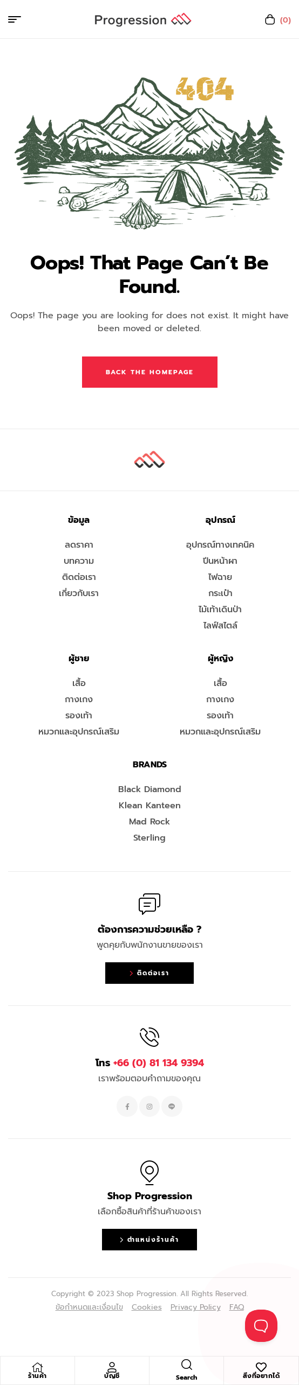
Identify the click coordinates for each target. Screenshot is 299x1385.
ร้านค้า (37, 1376)
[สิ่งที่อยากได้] (261, 1367)
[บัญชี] (112, 1367)
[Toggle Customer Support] (261, 1326)
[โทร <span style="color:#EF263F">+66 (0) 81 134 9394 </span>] (149, 1037)
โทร (150, 1063)
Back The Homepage (150, 372)
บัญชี (112, 1376)
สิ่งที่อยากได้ (261, 1376)
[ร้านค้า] (37, 1367)
